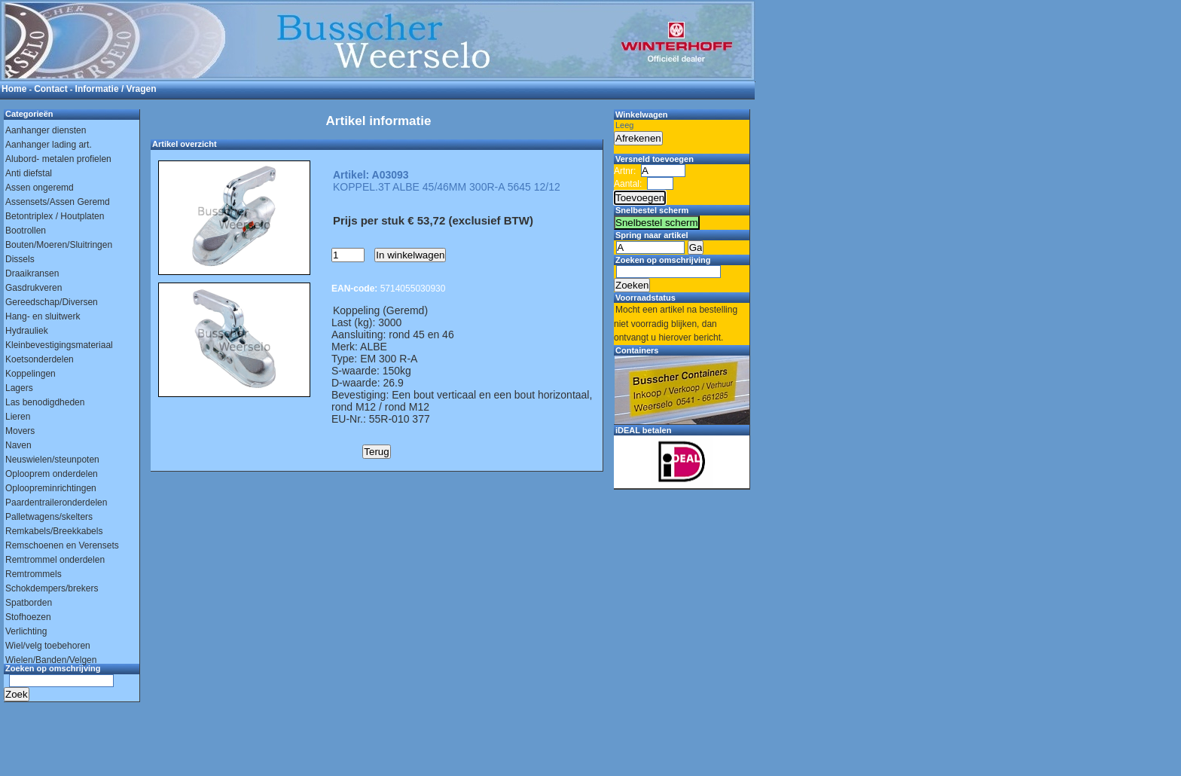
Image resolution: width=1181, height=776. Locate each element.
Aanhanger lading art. (48, 144)
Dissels (20, 259)
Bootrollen (25, 230)
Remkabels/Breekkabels (53, 531)
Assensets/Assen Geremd (57, 202)
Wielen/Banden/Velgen (50, 660)
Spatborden (28, 602)
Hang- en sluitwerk (42, 316)
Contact (51, 89)
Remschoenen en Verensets (62, 545)
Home (14, 89)
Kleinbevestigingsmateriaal (59, 345)
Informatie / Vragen (116, 89)
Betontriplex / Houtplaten (54, 216)
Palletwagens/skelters (49, 517)
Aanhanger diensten (45, 130)
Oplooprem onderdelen (51, 474)
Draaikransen (32, 273)
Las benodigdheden (44, 402)
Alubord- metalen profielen (58, 159)
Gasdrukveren (33, 288)
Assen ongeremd (39, 187)
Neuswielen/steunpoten (52, 459)
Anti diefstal (28, 173)
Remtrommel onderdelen (55, 560)
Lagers (19, 388)
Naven (18, 445)
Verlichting (26, 631)
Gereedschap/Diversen (51, 302)
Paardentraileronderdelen (56, 502)
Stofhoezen (28, 617)
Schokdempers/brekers (51, 588)
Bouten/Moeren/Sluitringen (58, 245)
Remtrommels (33, 574)
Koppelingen (30, 373)
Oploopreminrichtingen (50, 488)
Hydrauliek (26, 330)
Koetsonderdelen (39, 359)
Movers (20, 431)
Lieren (17, 416)
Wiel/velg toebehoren (47, 645)
